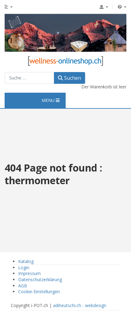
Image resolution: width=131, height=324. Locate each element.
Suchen (69, 78)
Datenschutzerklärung (40, 279)
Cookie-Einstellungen (39, 291)
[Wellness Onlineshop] (65, 60)
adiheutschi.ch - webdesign (79, 305)
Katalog (26, 261)
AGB (22, 286)
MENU (50, 100)
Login (23, 267)
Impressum (29, 273)
